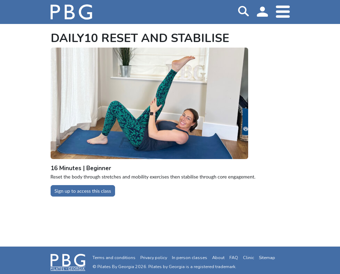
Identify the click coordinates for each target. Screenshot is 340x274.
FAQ (233, 257)
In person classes (189, 257)
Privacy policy (153, 257)
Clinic (248, 257)
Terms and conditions (114, 257)
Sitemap (267, 257)
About (218, 257)
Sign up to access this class (82, 191)
